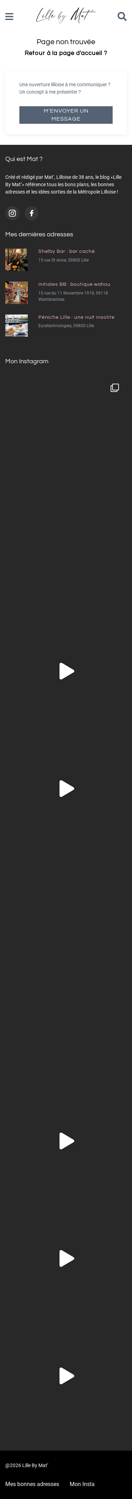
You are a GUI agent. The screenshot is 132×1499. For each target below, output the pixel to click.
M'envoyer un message (66, 115)
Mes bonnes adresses (32, 1484)
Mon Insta (82, 1484)
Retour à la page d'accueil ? (66, 53)
